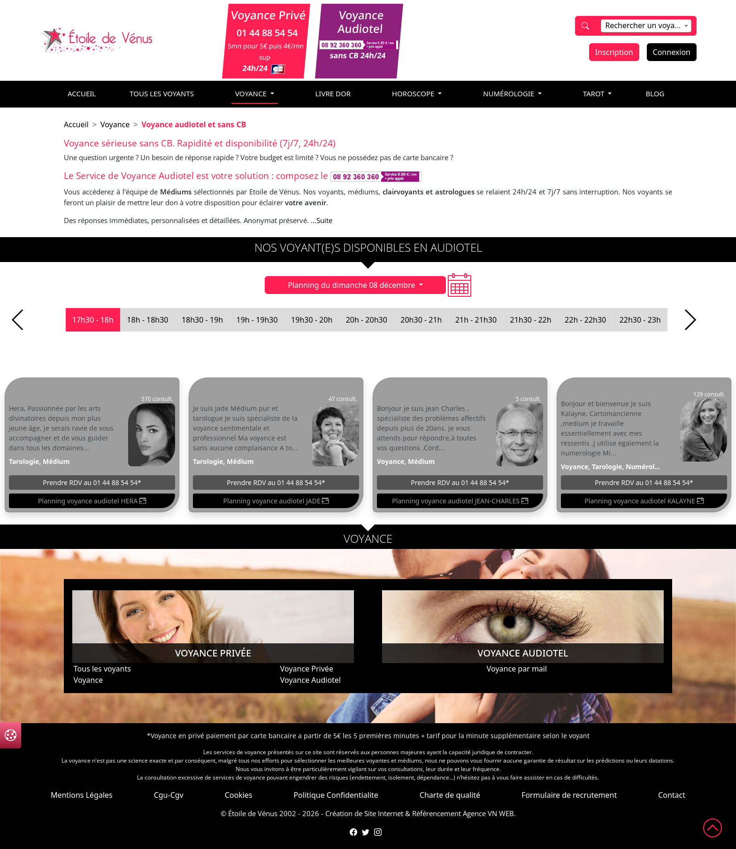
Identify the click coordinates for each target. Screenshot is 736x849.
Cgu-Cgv (169, 795)
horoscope (414, 93)
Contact (671, 795)
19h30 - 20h (311, 320)
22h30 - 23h (640, 320)
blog (654, 93)
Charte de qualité (450, 795)
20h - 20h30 (366, 320)
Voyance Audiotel (310, 680)
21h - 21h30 (476, 320)
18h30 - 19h (202, 320)
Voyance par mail (517, 669)
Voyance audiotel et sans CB (193, 124)
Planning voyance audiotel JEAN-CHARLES (460, 501)
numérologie (509, 93)
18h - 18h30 (147, 320)
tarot (594, 93)
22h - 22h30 (585, 320)
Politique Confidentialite (335, 795)
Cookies (239, 795)
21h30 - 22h (530, 320)
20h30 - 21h (421, 320)
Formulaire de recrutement (569, 795)
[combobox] (646, 25)
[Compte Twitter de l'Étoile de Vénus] (365, 832)
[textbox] (645, 25)
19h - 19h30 (257, 320)
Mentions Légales (82, 795)
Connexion (671, 52)
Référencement (436, 813)
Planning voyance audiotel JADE (276, 501)
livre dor (333, 93)
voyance (251, 93)
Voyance (115, 124)
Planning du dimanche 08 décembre (352, 285)
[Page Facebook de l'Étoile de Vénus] (353, 832)
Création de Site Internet (364, 813)
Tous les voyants (162, 93)
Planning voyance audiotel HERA (92, 501)
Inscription (614, 52)
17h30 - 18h (93, 320)
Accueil (76, 124)
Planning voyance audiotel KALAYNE (643, 501)
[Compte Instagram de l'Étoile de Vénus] (378, 832)
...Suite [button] (321, 220)
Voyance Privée (306, 669)
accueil (82, 93)
